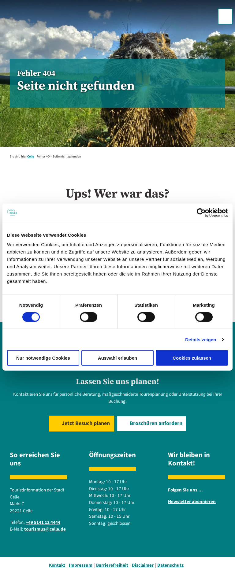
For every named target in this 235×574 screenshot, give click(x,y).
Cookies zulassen (192, 358)
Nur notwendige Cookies (43, 358)
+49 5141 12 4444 (43, 522)
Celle (30, 156)
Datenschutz (170, 565)
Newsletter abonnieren (192, 501)
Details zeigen (200, 339)
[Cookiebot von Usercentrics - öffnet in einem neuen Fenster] (201, 212)
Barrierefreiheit (112, 565)
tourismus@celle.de (45, 529)
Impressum (80, 565)
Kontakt (57, 565)
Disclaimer (143, 565)
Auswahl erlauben (117, 358)
